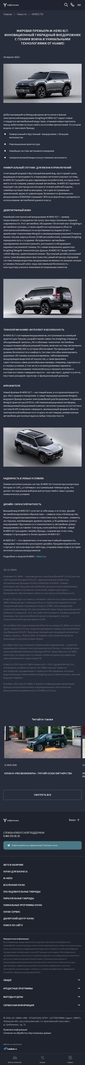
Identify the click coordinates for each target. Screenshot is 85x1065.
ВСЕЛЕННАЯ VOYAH (14, 884)
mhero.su (41, 556)
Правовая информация (15, 1029)
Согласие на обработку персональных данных (27, 1032)
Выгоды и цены (13, 996)
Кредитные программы (18, 988)
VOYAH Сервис (11, 911)
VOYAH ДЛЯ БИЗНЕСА (15, 871)
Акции (42, 1059)
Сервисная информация (18, 1005)
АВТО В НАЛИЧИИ (13, 864)
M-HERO (7, 878)
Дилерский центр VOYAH (18, 918)
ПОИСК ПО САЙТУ (13, 925)
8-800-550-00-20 (11, 836)
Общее (7, 980)
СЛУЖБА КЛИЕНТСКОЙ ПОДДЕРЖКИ (23, 832)
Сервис (70, 1059)
